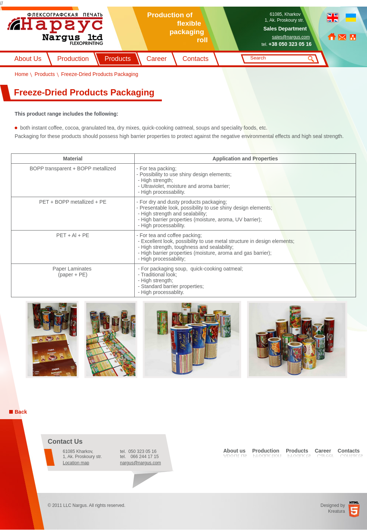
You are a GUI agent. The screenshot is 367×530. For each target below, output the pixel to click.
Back (21, 412)
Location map (76, 462)
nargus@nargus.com (140, 462)
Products (118, 58)
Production (73, 58)
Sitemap (353, 37)
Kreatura (336, 511)
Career (156, 58)
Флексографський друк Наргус (55, 29)
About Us (27, 58)
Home (332, 36)
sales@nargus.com (291, 37)
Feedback (342, 37)
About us (234, 451)
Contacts (195, 58)
